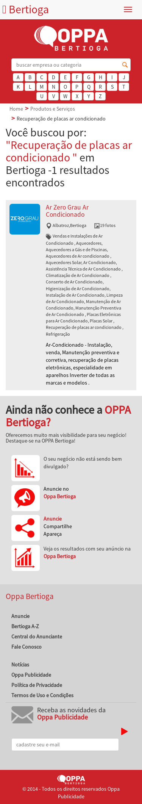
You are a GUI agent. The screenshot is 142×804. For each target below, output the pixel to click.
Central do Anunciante (36, 636)
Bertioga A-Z (25, 626)
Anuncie (20, 616)
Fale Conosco (26, 646)
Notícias (20, 664)
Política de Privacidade (36, 685)
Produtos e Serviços (52, 108)
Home (16, 108)
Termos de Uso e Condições (42, 695)
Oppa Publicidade (31, 674)
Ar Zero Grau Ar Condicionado (67, 211)
